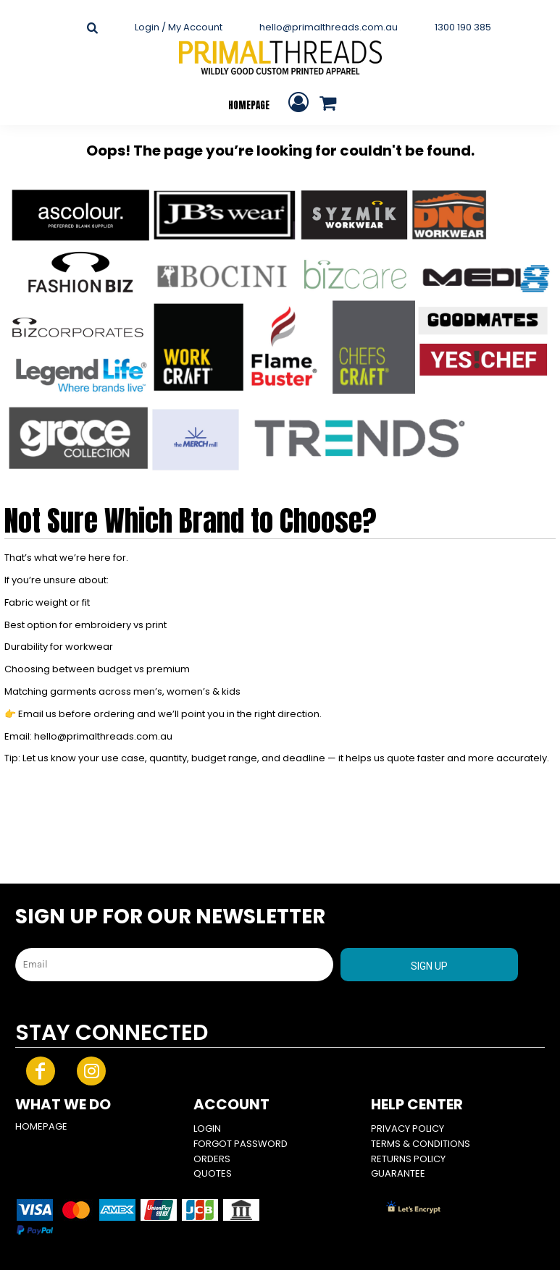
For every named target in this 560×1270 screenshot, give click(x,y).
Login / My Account (178, 27)
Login (207, 1128)
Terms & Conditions (420, 1144)
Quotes (212, 1173)
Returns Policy (408, 1159)
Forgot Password (240, 1144)
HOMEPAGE (41, 1126)
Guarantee (398, 1173)
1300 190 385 (463, 27)
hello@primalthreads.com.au (328, 27)
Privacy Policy (407, 1128)
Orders (211, 1159)
